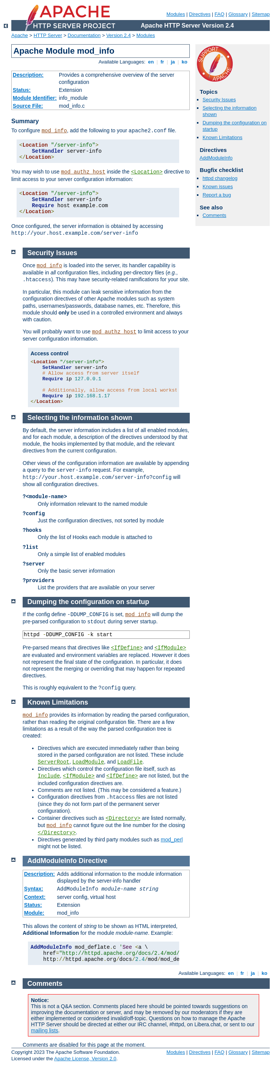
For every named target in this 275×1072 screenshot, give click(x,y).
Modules (175, 14)
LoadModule (88, 762)
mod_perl (172, 840)
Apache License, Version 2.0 (85, 1058)
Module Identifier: (35, 98)
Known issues (218, 186)
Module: (34, 913)
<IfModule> (170, 648)
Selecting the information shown (80, 417)
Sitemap (261, 14)
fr (162, 62)
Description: (28, 75)
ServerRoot (53, 762)
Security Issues (219, 99)
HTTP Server (48, 35)
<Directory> (123, 818)
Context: (35, 897)
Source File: (28, 106)
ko (184, 62)
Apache (19, 35)
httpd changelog (220, 178)
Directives (199, 14)
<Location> (147, 172)
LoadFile (130, 762)
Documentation (84, 35)
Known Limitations (223, 137)
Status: (22, 90)
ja (172, 62)
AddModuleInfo (216, 158)
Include (49, 776)
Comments (214, 215)
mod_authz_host (83, 172)
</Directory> (57, 833)
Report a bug (217, 195)
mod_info (54, 131)
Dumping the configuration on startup (88, 602)
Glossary (237, 14)
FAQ (219, 14)
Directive (93, 860)
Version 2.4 (118, 35)
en (151, 62)
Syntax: (33, 889)
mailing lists (44, 1030)
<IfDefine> (127, 648)
